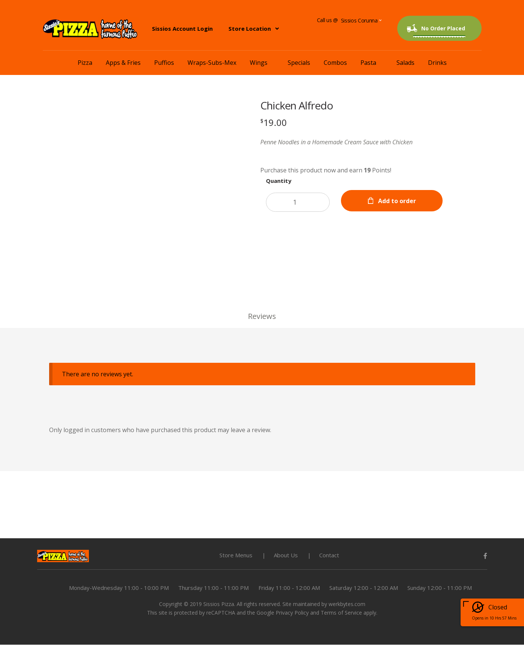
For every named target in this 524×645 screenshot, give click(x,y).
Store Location (249, 28)
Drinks (437, 62)
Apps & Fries (123, 62)
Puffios (164, 62)
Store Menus (235, 555)
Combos (335, 62)
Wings (258, 62)
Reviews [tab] (262, 316)
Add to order (398, 201)
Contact (329, 555)
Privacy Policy (292, 613)
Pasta (368, 62)
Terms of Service (341, 613)
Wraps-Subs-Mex (212, 62)
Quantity (279, 180)
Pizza (85, 62)
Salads (405, 62)
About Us (286, 555)
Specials (299, 62)
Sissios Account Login (182, 28)
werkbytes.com (347, 604)
